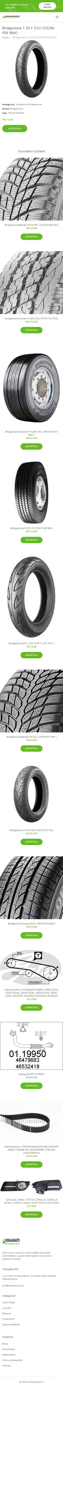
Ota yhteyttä (8, 1349)
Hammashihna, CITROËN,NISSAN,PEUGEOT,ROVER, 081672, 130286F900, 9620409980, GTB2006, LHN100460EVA (31, 1149)
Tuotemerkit (22, 104)
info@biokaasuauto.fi (13, 1285)
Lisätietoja (14, 128)
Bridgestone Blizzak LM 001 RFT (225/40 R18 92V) (31, 224)
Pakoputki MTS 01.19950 (31, 1074)
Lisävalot (7, 1308)
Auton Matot (8, 1302)
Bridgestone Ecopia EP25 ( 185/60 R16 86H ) (31, 923)
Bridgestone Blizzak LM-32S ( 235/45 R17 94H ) (31, 736)
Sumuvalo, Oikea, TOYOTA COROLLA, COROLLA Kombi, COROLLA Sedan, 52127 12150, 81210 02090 (31, 1201)
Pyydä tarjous (47, 5)
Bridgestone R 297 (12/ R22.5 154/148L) (32, 528)
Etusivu (5, 37)
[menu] (57, 17)
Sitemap (6, 1365)
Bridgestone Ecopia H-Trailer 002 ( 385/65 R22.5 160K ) (31, 433)
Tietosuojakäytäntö (12, 1360)
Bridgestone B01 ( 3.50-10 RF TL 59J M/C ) (31, 643)
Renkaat (6, 1313)
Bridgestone (35, 104)
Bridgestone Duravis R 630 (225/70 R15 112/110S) (31, 318)
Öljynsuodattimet (11, 1324)
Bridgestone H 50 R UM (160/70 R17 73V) (31, 830)
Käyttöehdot (8, 1354)
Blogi (5, 1343)
